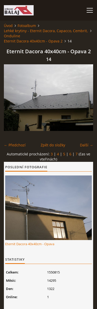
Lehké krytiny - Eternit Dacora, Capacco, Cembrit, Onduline (46, 33)
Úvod (8, 25)
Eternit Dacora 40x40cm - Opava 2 (33, 41)
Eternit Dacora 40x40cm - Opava (29, 244)
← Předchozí (15, 145)
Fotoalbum (27, 25)
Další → (86, 145)
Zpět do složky (53, 145)
